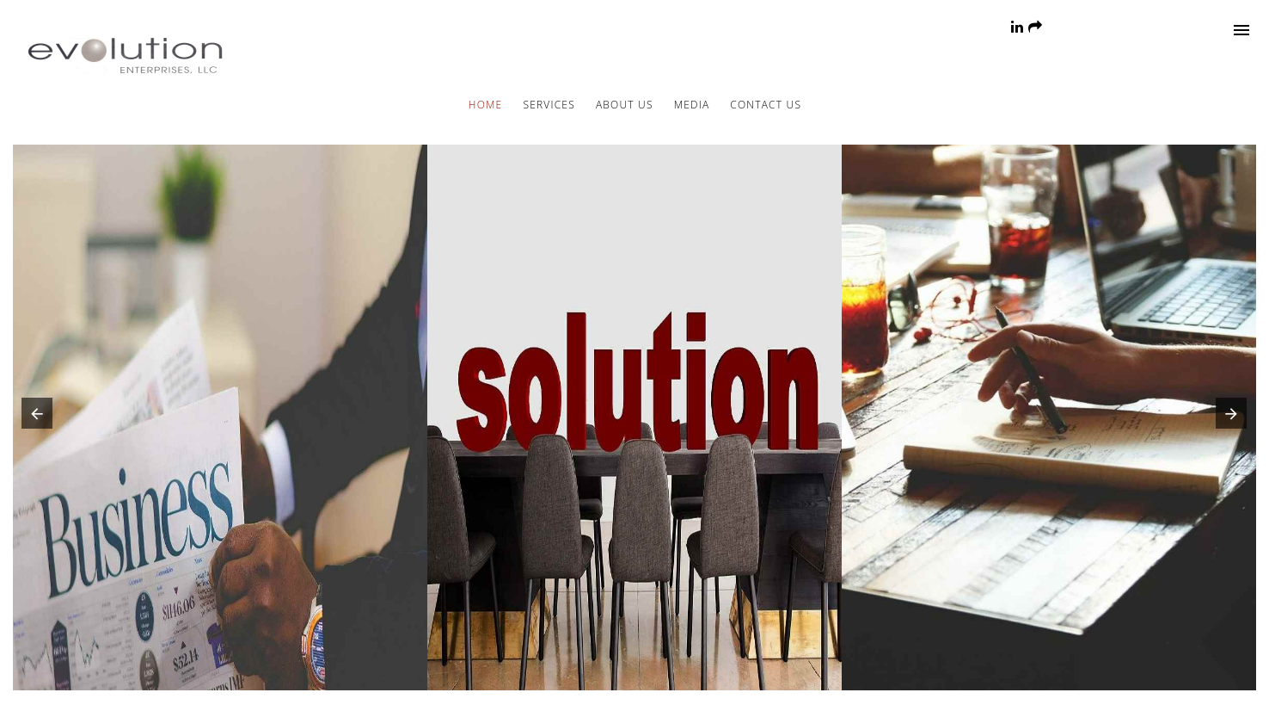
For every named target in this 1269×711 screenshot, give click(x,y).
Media (692, 104)
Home (486, 104)
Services (548, 104)
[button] (33, 417)
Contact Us (765, 104)
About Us (624, 104)
